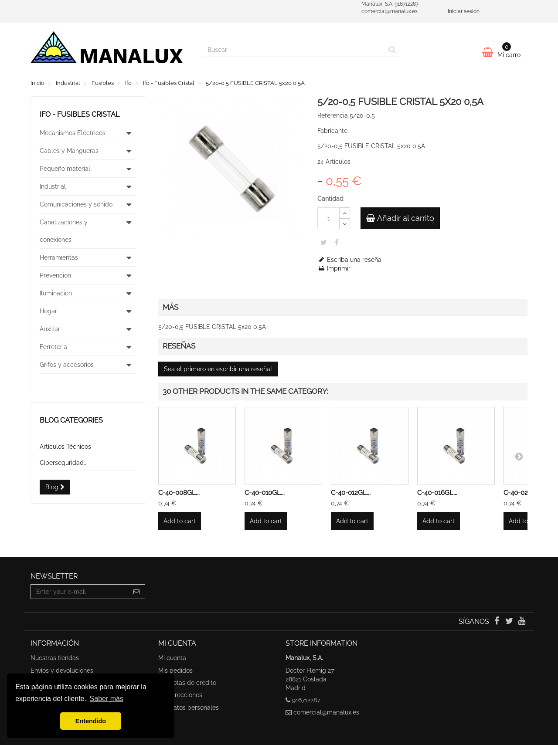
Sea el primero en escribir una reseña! (218, 369)
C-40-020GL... (524, 493)
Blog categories (71, 420)
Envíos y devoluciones (62, 670)
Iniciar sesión (464, 11)
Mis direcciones (180, 694)
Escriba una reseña (349, 259)
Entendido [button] (90, 721)
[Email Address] (80, 591)
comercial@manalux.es (326, 712)
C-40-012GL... (351, 493)
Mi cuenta (172, 657)
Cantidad (330, 198)
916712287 (306, 700)
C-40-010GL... (265, 493)
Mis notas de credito (187, 682)
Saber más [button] (106, 698)
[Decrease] (344, 223)
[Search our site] (292, 49)
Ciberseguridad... (64, 462)
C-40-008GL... (179, 493)
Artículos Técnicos (65, 446)
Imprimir (333, 268)
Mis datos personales (188, 707)
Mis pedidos (175, 670)
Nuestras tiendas (55, 657)
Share (337, 242)
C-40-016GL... (437, 493)
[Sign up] (136, 591)
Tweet (323, 242)
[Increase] (344, 212)
